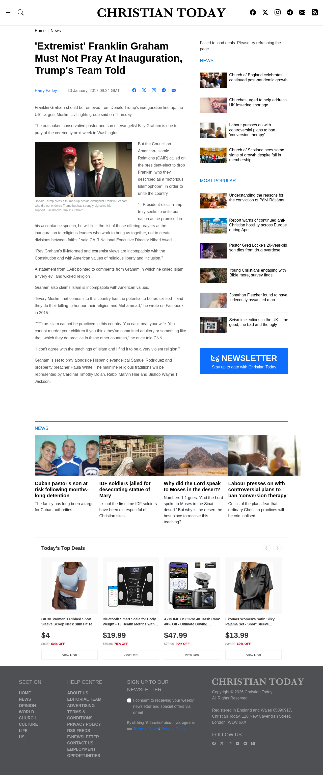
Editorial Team (84, 699)
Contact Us (80, 743)
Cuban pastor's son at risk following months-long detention (62, 489)
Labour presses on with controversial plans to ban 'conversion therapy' (258, 489)
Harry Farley (46, 90)
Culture (28, 724)
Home (40, 31)
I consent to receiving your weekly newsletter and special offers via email (163, 706)
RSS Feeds (78, 731)
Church (27, 718)
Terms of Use (145, 729)
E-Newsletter (83, 737)
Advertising (81, 705)
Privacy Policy (84, 724)
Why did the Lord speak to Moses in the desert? (192, 486)
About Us (77, 693)
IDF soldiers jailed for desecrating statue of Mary (124, 489)
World (26, 712)
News (56, 31)
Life (23, 731)
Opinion (27, 705)
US (21, 737)
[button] (8, 13)
